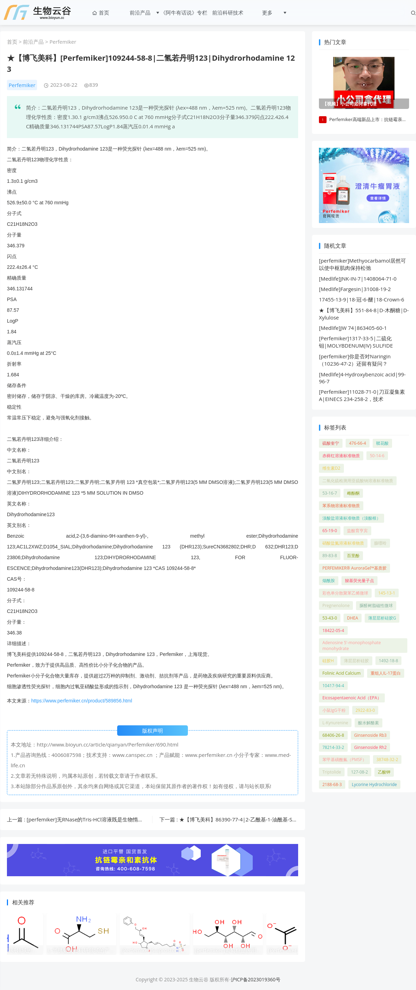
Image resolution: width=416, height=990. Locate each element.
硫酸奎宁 (330, 444)
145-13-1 (386, 594)
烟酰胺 (328, 581)
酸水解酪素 (368, 723)
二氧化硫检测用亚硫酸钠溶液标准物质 (357, 481)
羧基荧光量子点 (359, 581)
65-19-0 (329, 531)
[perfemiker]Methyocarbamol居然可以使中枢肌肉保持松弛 (362, 265)
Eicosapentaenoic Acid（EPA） (351, 698)
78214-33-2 (333, 748)
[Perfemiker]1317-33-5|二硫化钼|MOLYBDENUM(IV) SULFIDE (356, 342)
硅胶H (328, 661)
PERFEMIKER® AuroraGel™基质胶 (354, 569)
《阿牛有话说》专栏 (182, 12)
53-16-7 (329, 494)
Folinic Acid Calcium (341, 674)
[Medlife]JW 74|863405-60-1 (353, 328)
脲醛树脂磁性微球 (376, 606)
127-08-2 (359, 773)
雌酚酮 (353, 494)
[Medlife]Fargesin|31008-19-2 (355, 289)
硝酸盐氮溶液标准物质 (343, 544)
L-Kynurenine (335, 723)
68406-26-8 (333, 736)
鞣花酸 (382, 444)
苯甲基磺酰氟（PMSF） (344, 760)
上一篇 (106, 819)
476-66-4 (357, 444)
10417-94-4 (333, 686)
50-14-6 (377, 456)
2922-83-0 (365, 711)
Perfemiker (63, 41)
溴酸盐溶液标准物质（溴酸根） (351, 519)
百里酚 (353, 556)
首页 (99, 12)
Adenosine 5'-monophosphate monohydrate (351, 646)
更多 (266, 12)
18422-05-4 (333, 631)
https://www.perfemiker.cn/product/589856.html (81, 700)
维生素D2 (331, 469)
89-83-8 (329, 556)
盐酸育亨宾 (357, 531)
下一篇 (272, 819)
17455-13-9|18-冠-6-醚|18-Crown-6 (361, 300)
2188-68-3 (332, 785)
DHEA (352, 619)
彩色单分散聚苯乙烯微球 (345, 594)
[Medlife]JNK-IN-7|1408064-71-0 (358, 279)
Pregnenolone (335, 606)
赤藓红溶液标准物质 (341, 456)
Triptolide (331, 773)
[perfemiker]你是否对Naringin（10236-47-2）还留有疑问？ (355, 360)
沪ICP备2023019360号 (255, 979)
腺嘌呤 (380, 544)
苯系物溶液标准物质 (341, 506)
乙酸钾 (384, 773)
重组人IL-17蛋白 (386, 674)
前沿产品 (138, 12)
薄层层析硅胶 (356, 661)
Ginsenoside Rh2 (370, 748)
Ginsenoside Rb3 (370, 736)
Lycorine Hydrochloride (374, 785)
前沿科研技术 (226, 12)
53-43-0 (329, 619)
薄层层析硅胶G (382, 619)
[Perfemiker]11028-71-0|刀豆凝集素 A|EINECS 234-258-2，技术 (362, 396)
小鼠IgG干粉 (334, 711)
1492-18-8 (388, 661)
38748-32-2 (387, 760)
